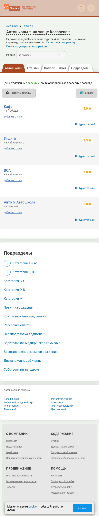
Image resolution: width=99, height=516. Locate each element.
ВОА (7, 170)
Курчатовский (86, 124)
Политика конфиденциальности (24, 458)
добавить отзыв (13, 116)
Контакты (56, 475)
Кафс (8, 106)
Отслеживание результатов (21, 481)
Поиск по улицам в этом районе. (27, 46)
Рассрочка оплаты (17, 325)
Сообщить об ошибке (62, 481)
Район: (10, 54)
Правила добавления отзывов (67, 458)
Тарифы (10, 487)
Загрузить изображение (64, 452)
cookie (33, 506)
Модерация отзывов (62, 492)
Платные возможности (19, 475)
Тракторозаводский (62, 405)
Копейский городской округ (19, 402)
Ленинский (10, 409)
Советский (57, 402)
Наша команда (14, 446)
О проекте (11, 441)
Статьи (55, 441)
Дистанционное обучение (23, 360)
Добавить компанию (62, 446)
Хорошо (82, 508)
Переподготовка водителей (24, 334)
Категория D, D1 (15, 290)
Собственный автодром (21, 369)
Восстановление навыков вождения (30, 352)
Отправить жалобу (61, 487)
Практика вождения (19, 307)
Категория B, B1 (24, 272)
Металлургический (61, 399)
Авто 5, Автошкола (19, 202)
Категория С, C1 (15, 281)
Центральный (58, 409)
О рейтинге (12, 452)
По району (27, 25)
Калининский (11, 399)
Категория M (13, 299)
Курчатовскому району (60, 42)
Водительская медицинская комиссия (32, 343)
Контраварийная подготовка (25, 316)
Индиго (10, 138)
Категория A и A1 (25, 263)
